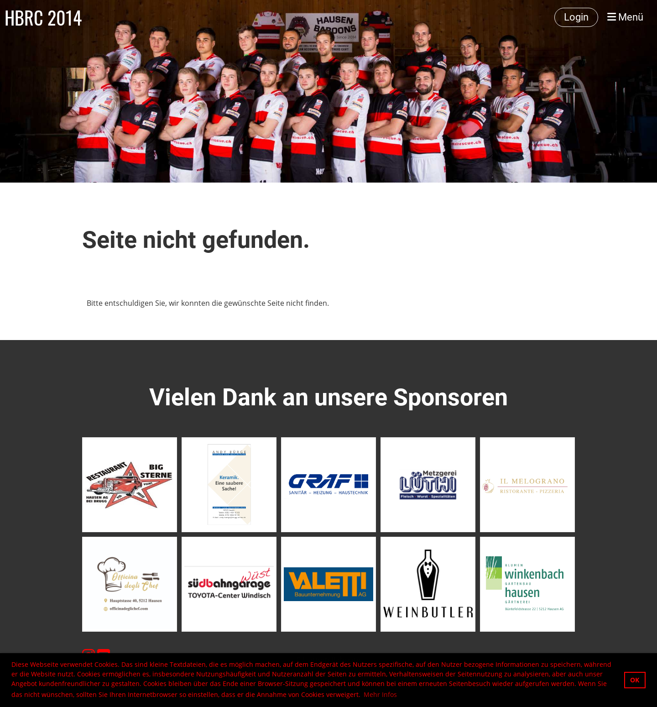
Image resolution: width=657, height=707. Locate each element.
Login (576, 17)
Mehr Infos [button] (380, 694)
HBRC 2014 (43, 17)
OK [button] (634, 680)
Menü (625, 17)
